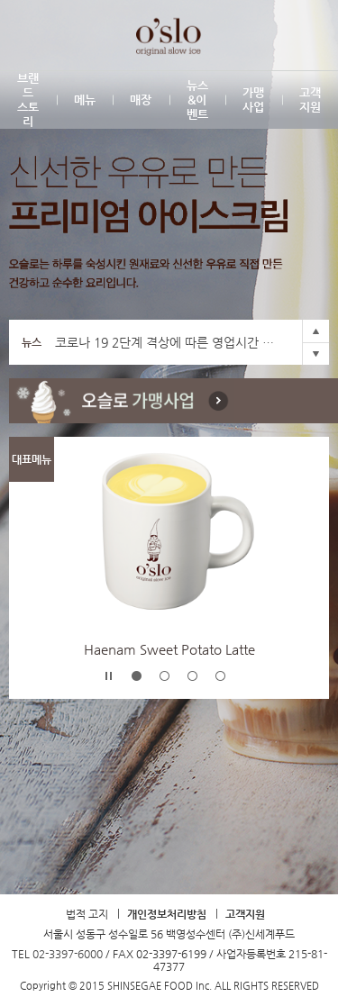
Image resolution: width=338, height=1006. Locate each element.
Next (315, 353)
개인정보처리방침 (166, 914)
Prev (315, 331)
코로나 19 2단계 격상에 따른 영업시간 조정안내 (169, 342)
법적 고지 (87, 914)
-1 (137, 676)
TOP (169, 840)
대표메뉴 (31, 459)
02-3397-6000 (67, 953)
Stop (109, 675)
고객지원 (245, 914)
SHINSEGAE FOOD (34, 35)
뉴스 (31, 342)
